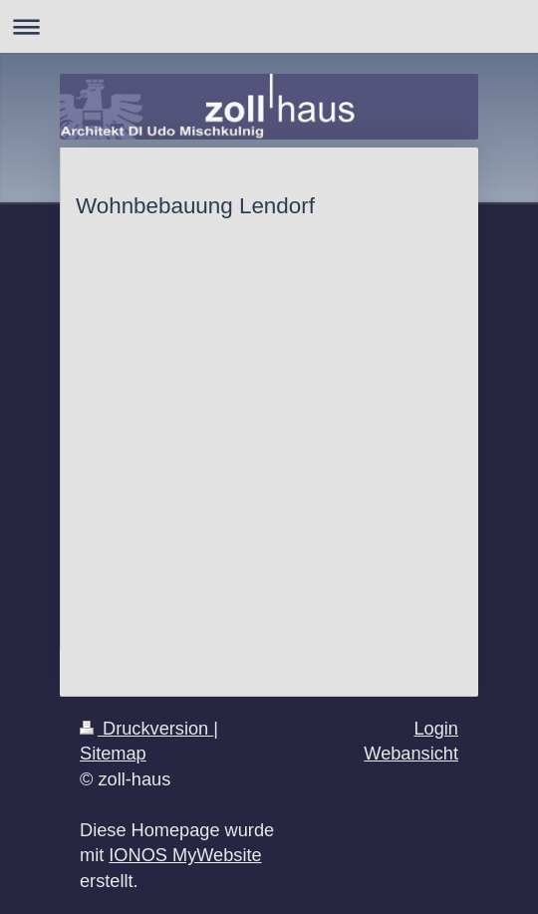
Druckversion (146, 729)
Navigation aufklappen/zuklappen (269, 26)
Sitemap (113, 753)
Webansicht (411, 753)
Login (435, 729)
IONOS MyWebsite (185, 855)
